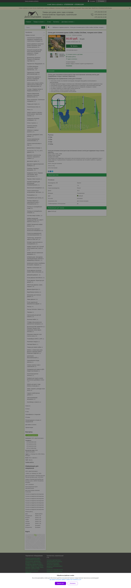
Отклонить (73, 583)
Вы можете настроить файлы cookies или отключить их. (65, 579)
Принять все (60, 583)
